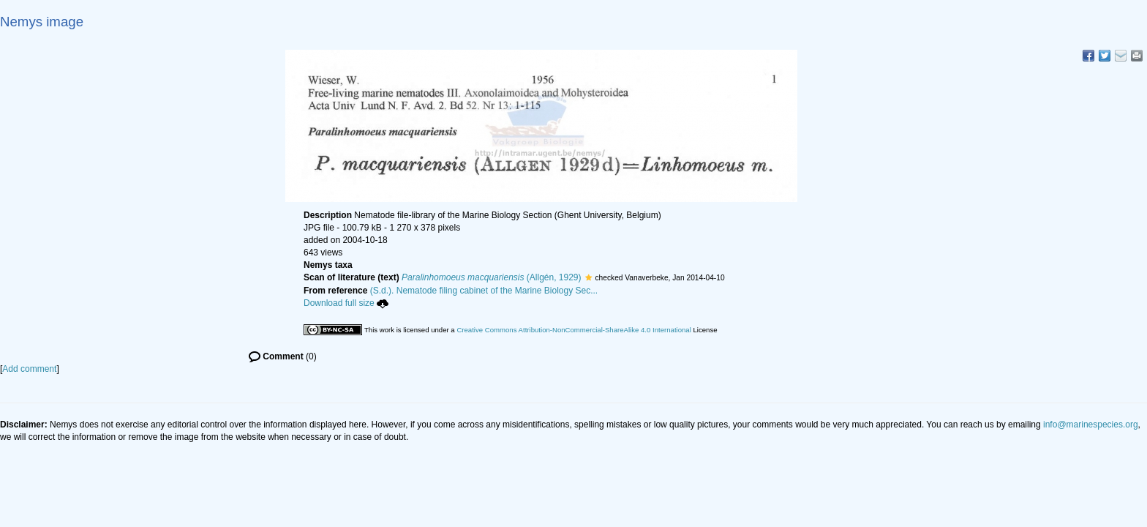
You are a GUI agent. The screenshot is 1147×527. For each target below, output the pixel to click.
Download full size (346, 303)
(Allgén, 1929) (491, 277)
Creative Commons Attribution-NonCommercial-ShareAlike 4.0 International (573, 330)
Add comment (29, 369)
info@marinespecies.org (1090, 424)
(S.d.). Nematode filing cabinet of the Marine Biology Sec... (484, 290)
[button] (588, 277)
